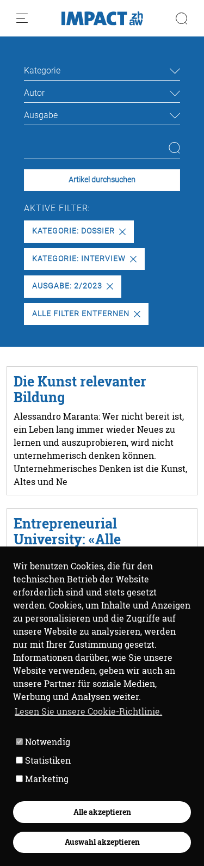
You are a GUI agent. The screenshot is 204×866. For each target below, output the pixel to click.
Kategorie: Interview (84, 258)
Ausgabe (41, 115)
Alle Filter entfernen (86, 313)
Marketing (42, 778)
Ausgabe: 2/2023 (72, 286)
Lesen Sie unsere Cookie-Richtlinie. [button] (88, 711)
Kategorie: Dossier (78, 231)
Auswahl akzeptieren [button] (102, 842)
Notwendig (43, 741)
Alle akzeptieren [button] (102, 812)
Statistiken (43, 760)
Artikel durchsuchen (102, 180)
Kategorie (42, 70)
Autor (34, 93)
